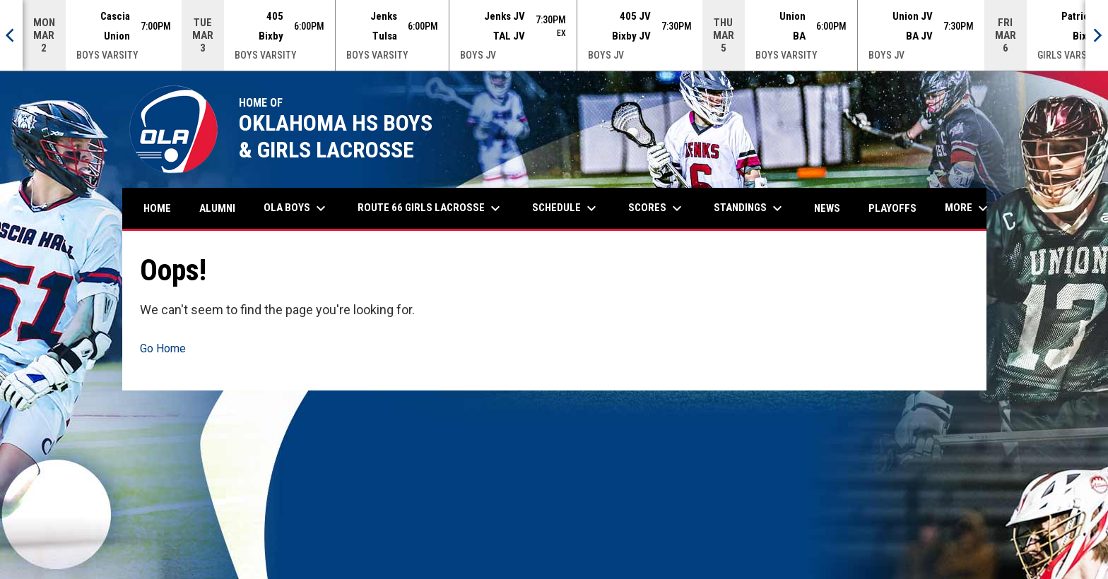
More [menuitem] (968, 208)
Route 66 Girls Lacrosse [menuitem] (431, 208)
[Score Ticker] (554, 35)
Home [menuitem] (157, 208)
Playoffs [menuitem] (892, 208)
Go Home (163, 348)
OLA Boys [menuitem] (296, 208)
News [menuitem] (827, 208)
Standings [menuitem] (750, 208)
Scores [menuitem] (656, 208)
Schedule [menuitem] (566, 208)
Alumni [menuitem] (222, 208)
